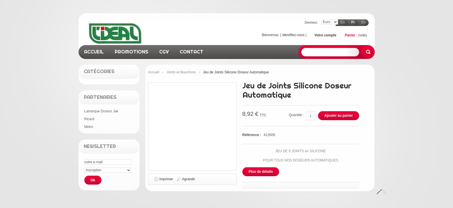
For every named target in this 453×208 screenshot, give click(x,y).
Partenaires (100, 97)
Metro (88, 127)
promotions (131, 52)
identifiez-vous (293, 35)
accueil (94, 52)
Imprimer (166, 179)
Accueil (153, 72)
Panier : (351, 35)
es (363, 22)
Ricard (89, 119)
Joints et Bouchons (181, 72)
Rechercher (368, 52)
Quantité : (296, 115)
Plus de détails (261, 172)
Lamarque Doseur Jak (101, 111)
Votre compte (325, 35)
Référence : (252, 135)
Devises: (311, 23)
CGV (164, 52)
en (342, 22)
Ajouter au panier (338, 116)
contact (191, 52)
